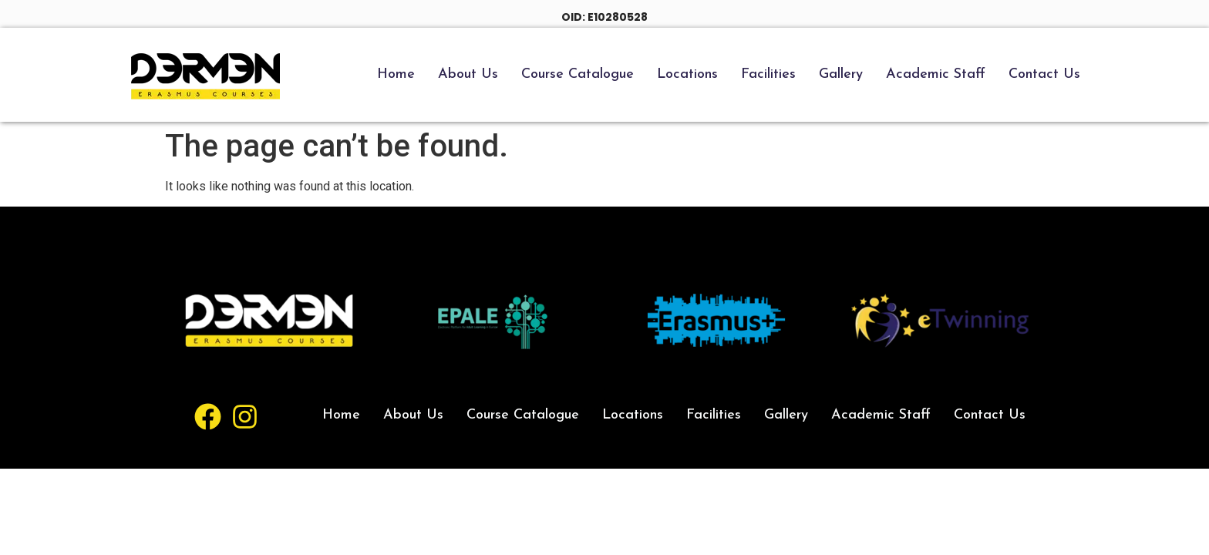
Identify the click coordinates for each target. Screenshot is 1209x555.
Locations (687, 74)
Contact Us (1044, 74)
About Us (468, 74)
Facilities (768, 74)
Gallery (841, 74)
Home (396, 74)
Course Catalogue (577, 74)
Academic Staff (935, 74)
